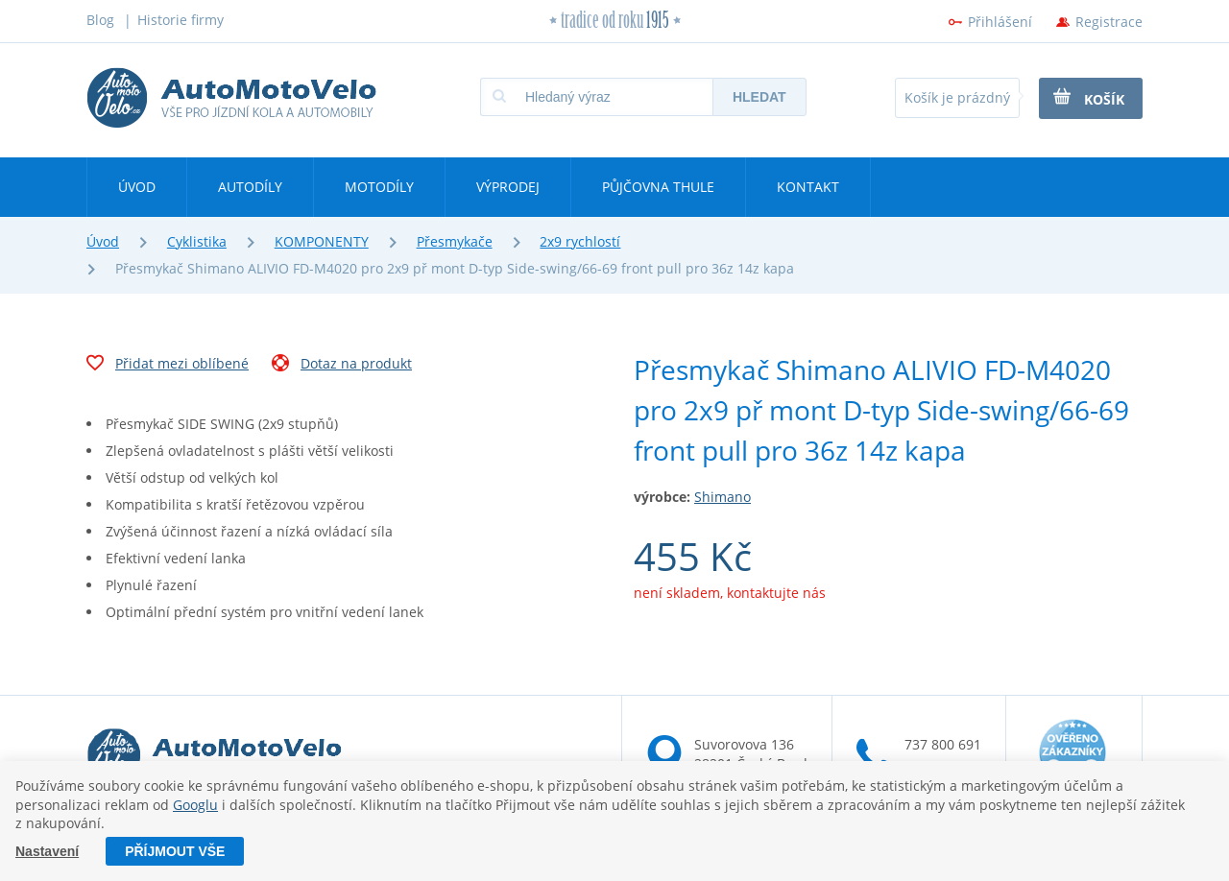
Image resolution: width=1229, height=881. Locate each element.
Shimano (722, 497)
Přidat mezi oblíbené (167, 365)
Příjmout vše (175, 851)
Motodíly (379, 187)
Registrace (1109, 21)
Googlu (195, 805)
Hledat (759, 97)
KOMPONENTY (322, 241)
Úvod (137, 187)
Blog (100, 20)
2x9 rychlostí (580, 241)
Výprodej (508, 187)
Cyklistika (197, 241)
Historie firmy (180, 20)
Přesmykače (455, 241)
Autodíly (250, 187)
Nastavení (47, 851)
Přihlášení (1000, 21)
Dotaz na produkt (342, 365)
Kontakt (808, 187)
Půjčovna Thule (658, 187)
